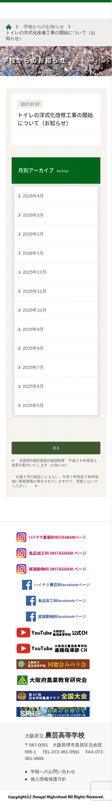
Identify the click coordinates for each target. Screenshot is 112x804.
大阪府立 (55, 735)
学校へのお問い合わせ (52, 771)
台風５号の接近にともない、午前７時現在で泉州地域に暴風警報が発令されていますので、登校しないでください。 (55, 481)
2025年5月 (33, 405)
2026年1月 (33, 253)
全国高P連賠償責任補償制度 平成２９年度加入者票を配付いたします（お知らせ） (54, 462)
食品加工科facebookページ (62, 600)
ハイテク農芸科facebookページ (62, 585)
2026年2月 (33, 233)
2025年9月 (33, 329)
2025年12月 (35, 271)
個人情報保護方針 (48, 779)
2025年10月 (35, 310)
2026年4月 (33, 195)
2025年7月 (33, 367)
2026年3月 (33, 215)
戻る (56, 448)
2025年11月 (35, 291)
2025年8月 (33, 348)
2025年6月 (33, 386)
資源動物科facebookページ (62, 616)
